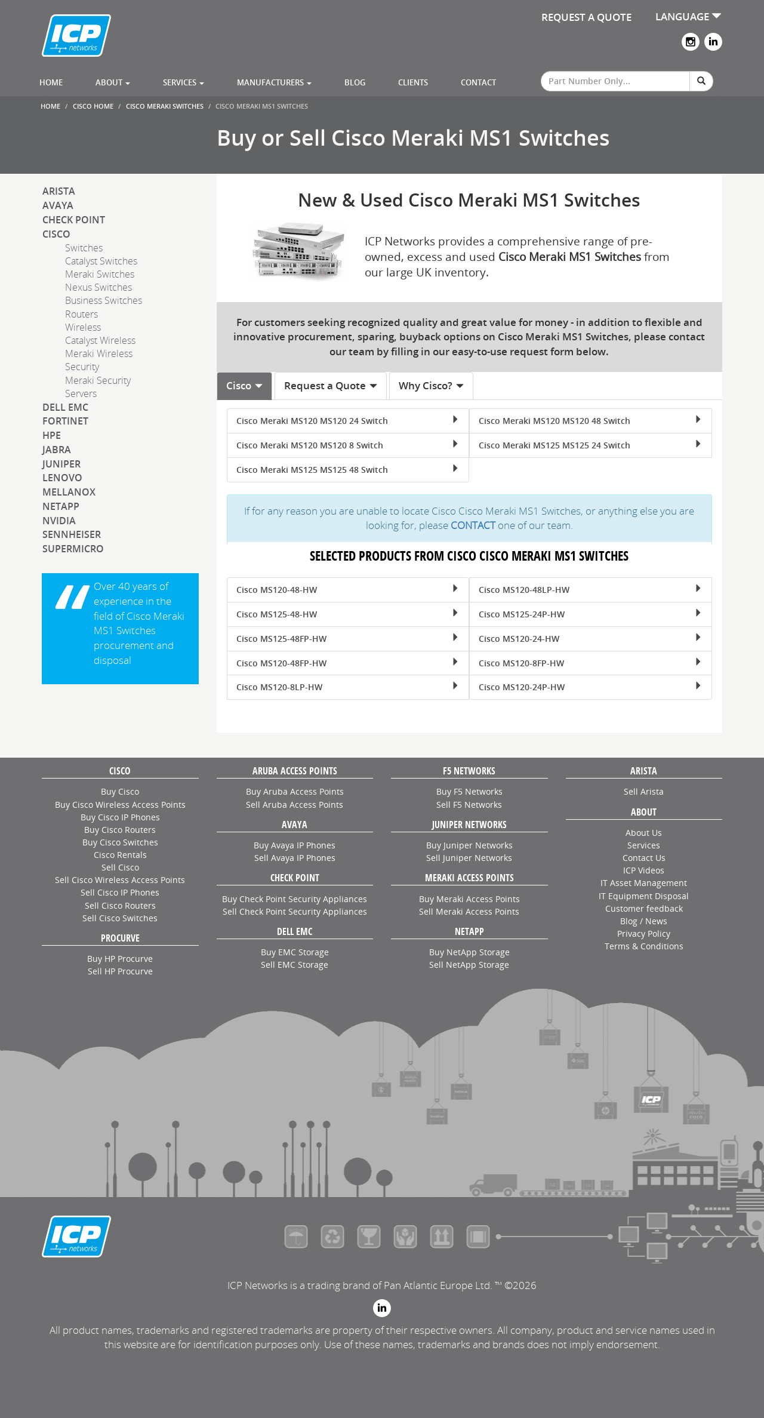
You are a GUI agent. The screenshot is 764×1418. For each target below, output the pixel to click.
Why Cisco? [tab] (431, 385)
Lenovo (62, 477)
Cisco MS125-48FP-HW (348, 638)
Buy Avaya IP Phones (294, 845)
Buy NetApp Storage (469, 952)
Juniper (61, 463)
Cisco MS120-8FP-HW (590, 663)
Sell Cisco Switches (120, 918)
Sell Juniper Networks (469, 857)
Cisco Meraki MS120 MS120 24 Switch (348, 420)
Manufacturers (274, 82)
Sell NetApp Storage (469, 964)
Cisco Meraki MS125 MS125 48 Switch (348, 469)
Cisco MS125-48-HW (348, 614)
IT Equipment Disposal (644, 896)
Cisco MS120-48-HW (348, 589)
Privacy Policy (643, 933)
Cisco (56, 234)
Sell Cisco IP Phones (120, 892)
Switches (84, 247)
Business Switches (103, 300)
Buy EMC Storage (295, 952)
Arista (58, 191)
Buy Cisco (120, 791)
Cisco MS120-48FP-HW (348, 663)
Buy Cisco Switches (120, 842)
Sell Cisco (120, 867)
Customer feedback (644, 908)
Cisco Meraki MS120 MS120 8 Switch (348, 445)
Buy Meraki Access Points (469, 899)
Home (51, 82)
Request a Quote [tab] (331, 385)
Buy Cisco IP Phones (120, 817)
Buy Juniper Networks (469, 845)
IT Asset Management (643, 882)
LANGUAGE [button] (688, 16)
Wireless (83, 327)
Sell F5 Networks (469, 804)
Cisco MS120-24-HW (590, 638)
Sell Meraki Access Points (469, 911)
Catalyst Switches (101, 260)
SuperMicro (73, 548)
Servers (81, 393)
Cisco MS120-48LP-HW (590, 589)
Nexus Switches (98, 287)
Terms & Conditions (644, 946)
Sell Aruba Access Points (294, 804)
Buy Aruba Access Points (295, 791)
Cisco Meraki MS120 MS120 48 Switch (590, 420)
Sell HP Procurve (120, 971)
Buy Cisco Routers (120, 829)
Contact (478, 82)
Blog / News (643, 921)
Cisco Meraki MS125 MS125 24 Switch (590, 445)
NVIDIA (59, 520)
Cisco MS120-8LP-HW (348, 687)
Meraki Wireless (99, 353)
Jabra (56, 449)
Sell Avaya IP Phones (294, 857)
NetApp (60, 506)
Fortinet (65, 420)
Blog (354, 82)
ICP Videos (643, 870)
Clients (413, 82)
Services (183, 82)
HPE (51, 435)
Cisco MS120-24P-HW (590, 687)
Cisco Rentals (120, 854)
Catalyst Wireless (100, 340)
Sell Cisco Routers (120, 905)
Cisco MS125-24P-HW (590, 614)
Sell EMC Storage (294, 964)
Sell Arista (644, 791)
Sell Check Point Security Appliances (295, 911)
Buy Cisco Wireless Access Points (120, 804)
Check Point (73, 219)
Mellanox (69, 492)
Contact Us (644, 857)
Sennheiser (71, 534)
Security (82, 366)
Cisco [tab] (244, 385)
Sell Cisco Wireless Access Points (120, 879)
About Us (644, 832)
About (113, 82)
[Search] (701, 81)
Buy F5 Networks (469, 791)
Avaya (57, 205)
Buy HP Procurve (120, 958)
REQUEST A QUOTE (586, 17)
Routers (81, 314)
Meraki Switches (99, 274)
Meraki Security (98, 380)
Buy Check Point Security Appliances (294, 899)
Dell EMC (65, 407)
